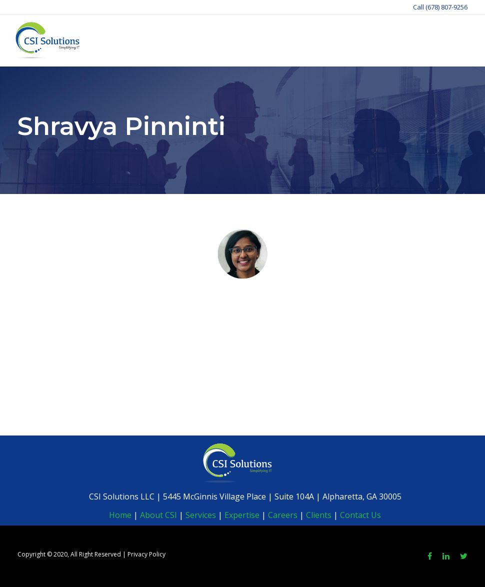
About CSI (157, 515)
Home (120, 515)
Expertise (242, 515)
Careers (283, 515)
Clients (319, 515)
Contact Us (360, 515)
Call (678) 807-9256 (440, 7)
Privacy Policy (147, 554)
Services (201, 515)
